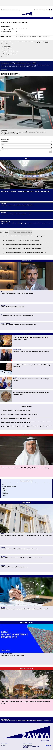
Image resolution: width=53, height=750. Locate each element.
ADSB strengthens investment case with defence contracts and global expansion (25, 236)
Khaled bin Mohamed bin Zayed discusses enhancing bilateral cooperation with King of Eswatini (24, 426)
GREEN (4, 492)
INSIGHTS (26, 334)
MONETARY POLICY (17, 349)
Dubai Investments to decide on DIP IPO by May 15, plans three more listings (25, 468)
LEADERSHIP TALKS (26, 435)
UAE (1, 291)
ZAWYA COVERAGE (26, 502)
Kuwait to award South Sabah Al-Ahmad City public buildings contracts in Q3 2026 (26, 252)
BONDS (2, 533)
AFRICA (4, 495)
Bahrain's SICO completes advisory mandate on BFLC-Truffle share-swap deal (25, 191)
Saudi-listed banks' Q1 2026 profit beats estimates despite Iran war (19, 549)
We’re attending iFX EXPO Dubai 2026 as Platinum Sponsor (17, 315)
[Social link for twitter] (46, 9)
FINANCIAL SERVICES (5, 221)
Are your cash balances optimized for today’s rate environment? (18, 324)
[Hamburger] (51, 18)
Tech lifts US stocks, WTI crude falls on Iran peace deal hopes (16, 410)
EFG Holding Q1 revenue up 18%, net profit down (14, 567)
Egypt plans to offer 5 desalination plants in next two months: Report (22, 240)
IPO (13, 363)
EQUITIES (15, 377)
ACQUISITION (3, 189)
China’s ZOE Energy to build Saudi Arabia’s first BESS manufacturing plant (24, 244)
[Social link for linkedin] (49, 9)
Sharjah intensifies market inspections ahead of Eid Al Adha (15, 422)
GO (50, 152)
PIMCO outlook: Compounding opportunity (12, 306)
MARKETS (15, 391)
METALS (14, 335)
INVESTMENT (3, 212)
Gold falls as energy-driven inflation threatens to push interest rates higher (19, 414)
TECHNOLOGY (4, 130)
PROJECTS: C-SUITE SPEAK (26, 668)
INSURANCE (3, 556)
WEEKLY (5, 490)
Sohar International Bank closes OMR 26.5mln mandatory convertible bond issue (26, 535)
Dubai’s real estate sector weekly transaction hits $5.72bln (17, 205)
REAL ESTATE (3, 203)
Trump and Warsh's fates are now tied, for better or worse (31, 351)
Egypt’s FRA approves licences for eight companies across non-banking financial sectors (25, 223)
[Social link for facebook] (48, 9)
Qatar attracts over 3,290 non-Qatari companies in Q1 (15, 214)
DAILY (4, 488)
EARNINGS (3, 547)
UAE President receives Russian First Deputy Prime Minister (16, 418)
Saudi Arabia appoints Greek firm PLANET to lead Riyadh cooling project (23, 248)
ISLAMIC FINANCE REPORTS (26, 622)
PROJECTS (5, 493)
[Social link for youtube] (51, 9)
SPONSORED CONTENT (26, 260)
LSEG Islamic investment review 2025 (13, 655)
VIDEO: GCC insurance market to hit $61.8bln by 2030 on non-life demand (21, 558)
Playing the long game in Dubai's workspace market (17, 293)
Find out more (4, 56)
